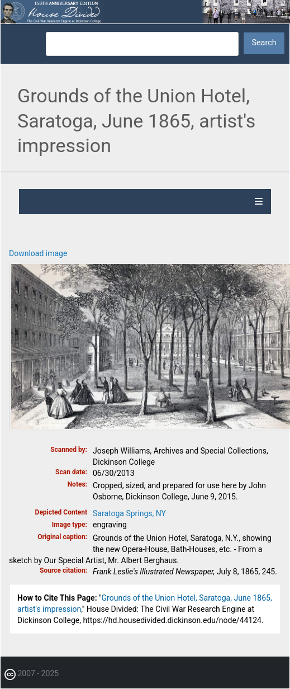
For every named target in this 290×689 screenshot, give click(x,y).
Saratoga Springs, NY (129, 513)
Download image (38, 253)
